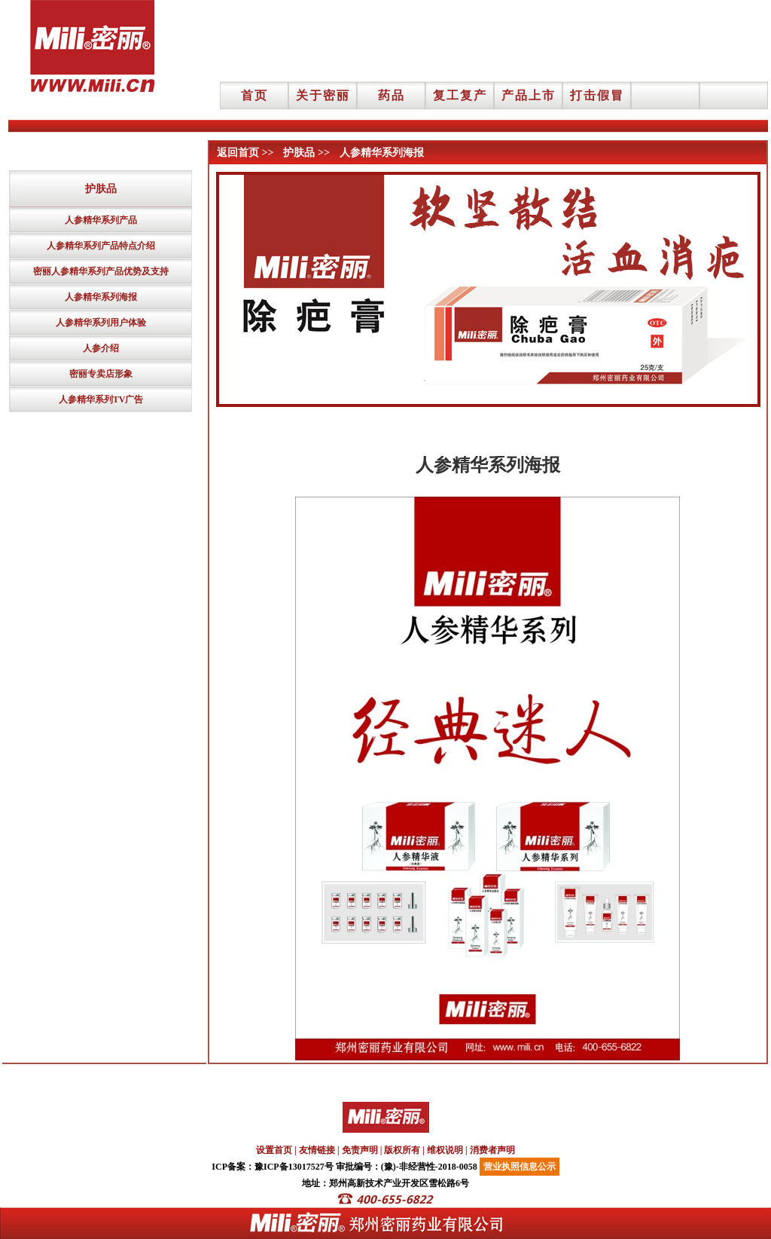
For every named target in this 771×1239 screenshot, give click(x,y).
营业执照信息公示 (519, 1166)
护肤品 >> (306, 152)
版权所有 (402, 1150)
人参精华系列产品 (101, 220)
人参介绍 (101, 348)
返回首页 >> (245, 152)
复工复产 (460, 95)
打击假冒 (597, 95)
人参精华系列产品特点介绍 (101, 245)
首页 (254, 95)
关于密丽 (323, 95)
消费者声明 (492, 1150)
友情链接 (317, 1150)
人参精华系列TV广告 (101, 399)
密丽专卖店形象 (101, 374)
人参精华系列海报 (101, 297)
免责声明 (360, 1150)
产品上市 (528, 95)
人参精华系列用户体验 (101, 322)
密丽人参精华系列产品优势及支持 (101, 271)
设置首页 (274, 1150)
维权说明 (445, 1150)
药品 (391, 95)
